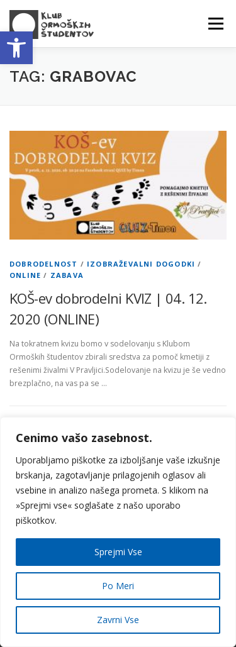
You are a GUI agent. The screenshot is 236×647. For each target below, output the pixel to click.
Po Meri (118, 586)
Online (25, 275)
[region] (118, 532)
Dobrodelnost (43, 263)
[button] (16, 47)
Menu (215, 23)
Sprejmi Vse (118, 552)
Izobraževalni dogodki (141, 263)
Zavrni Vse (118, 620)
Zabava (67, 275)
